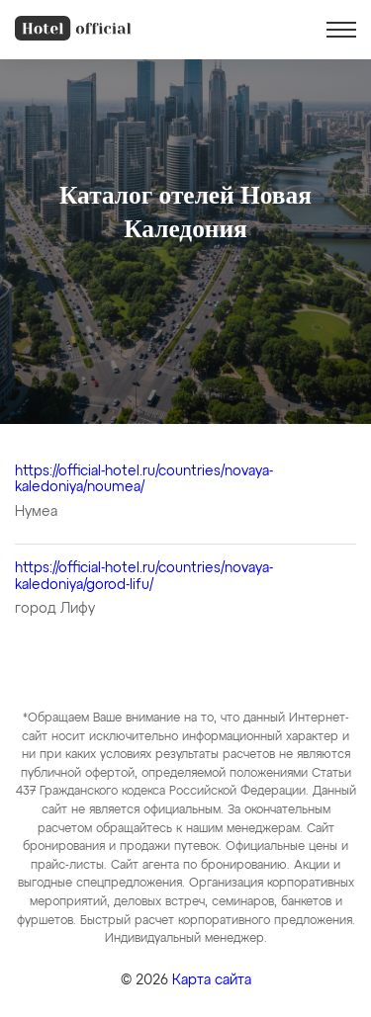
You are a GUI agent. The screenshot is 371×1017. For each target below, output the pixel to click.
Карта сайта (211, 980)
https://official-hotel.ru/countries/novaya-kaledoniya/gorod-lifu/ (144, 576)
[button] (341, 29)
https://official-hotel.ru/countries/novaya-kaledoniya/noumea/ (144, 480)
